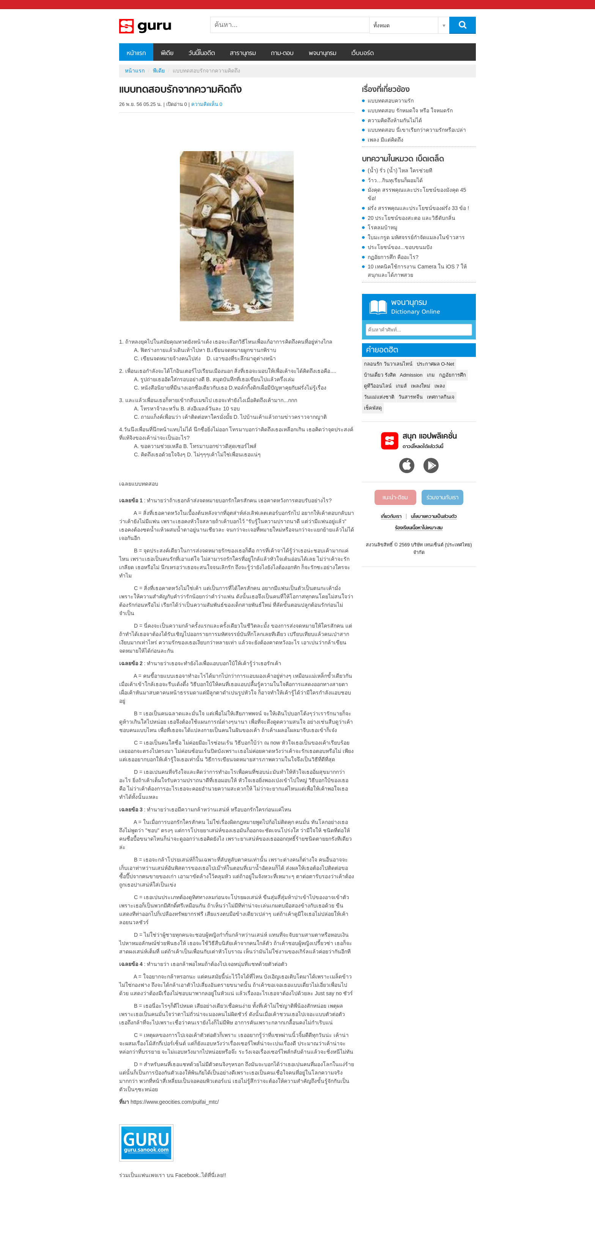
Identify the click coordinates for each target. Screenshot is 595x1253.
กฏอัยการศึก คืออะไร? (393, 257)
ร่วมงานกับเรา (442, 497)
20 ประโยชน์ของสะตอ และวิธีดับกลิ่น (411, 218)
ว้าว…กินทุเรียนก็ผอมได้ (395, 180)
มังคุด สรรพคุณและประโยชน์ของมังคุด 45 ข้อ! (417, 194)
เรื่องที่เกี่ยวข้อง (386, 90)
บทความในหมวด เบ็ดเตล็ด (403, 159)
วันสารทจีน (410, 397)
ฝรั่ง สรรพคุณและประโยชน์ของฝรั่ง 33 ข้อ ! (418, 208)
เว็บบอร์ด (362, 53)
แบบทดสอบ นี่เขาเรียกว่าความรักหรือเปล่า (417, 130)
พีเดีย (167, 53)
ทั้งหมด (381, 25)
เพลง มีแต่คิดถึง (385, 140)
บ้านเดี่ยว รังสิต (380, 375)
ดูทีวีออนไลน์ (378, 386)
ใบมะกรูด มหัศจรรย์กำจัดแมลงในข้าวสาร (416, 237)
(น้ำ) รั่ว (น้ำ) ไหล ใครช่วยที (400, 170)
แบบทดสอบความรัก (391, 101)
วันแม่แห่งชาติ (379, 397)
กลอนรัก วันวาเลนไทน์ (388, 364)
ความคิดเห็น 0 (206, 104)
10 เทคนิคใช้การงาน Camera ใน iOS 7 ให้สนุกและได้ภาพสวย (417, 271)
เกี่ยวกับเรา (391, 517)
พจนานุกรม (322, 53)
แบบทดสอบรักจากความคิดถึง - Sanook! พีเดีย (159, 26)
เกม (431, 375)
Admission (411, 375)
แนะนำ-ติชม (395, 497)
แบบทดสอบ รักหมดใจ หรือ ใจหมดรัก (410, 110)
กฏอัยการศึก (452, 375)
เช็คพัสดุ (373, 408)
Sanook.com (23, 4)
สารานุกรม (243, 53)
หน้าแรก (136, 53)
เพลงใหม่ (420, 386)
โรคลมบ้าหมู (382, 227)
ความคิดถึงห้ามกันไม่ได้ (395, 120)
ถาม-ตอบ (282, 53)
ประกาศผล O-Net (435, 364)
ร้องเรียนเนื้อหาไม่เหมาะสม (418, 528)
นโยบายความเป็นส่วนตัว (434, 517)
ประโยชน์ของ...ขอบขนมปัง (400, 247)
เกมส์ (401, 386)
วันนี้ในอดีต (202, 53)
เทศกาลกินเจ (441, 397)
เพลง (439, 386)
